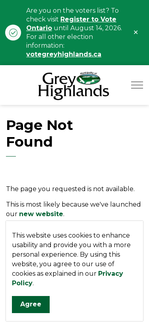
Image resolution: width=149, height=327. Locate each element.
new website (41, 214)
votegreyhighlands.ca (63, 54)
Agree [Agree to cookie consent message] (30, 304)
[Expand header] (137, 85)
